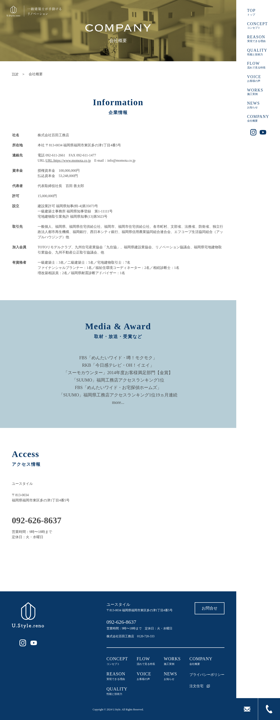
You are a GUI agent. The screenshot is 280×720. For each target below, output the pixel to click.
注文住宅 (199, 686)
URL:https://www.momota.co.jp (68, 160)
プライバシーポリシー (206, 674)
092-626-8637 (121, 622)
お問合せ (209, 608)
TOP (15, 74)
